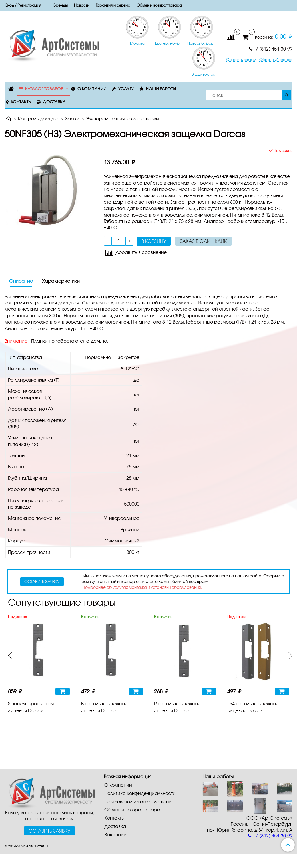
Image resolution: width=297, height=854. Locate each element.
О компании (92, 88)
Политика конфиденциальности (140, 793)
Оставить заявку (241, 60)
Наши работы (161, 88)
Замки (72, 118)
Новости (81, 5)
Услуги (126, 88)
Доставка (54, 101)
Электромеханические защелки (122, 118)
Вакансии (115, 834)
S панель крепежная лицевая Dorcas (31, 707)
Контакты (21, 101)
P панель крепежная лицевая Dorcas (177, 707)
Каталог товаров (44, 88)
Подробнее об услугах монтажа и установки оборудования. (142, 587)
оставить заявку (42, 581)
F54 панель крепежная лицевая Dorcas (252, 707)
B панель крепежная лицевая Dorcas (104, 707)
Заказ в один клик (203, 241)
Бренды (60, 5)
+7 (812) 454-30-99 (270, 48)
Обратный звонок (275, 60)
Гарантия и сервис (113, 5)
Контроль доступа (38, 118)
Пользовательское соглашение (139, 801)
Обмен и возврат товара (159, 5)
